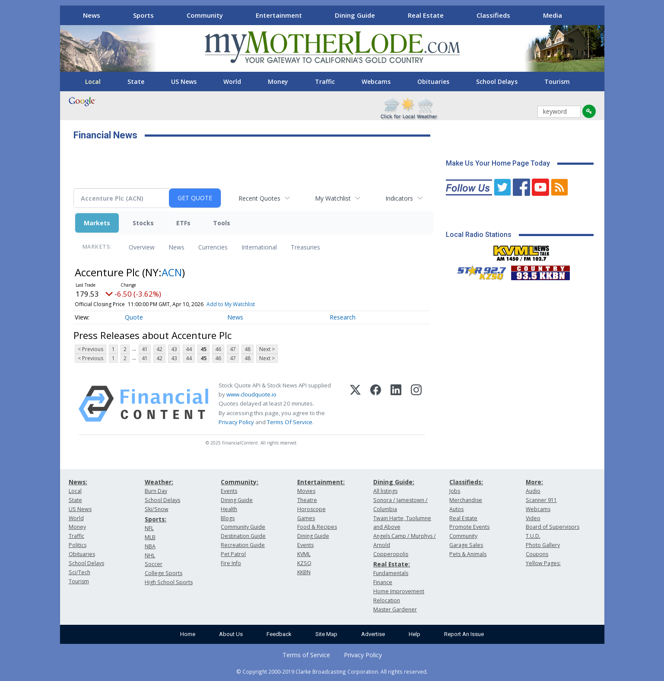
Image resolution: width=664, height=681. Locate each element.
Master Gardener (395, 609)
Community (205, 15)
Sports (143, 15)
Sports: (155, 519)
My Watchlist (333, 198)
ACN (172, 272)
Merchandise (465, 500)
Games (306, 518)
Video (533, 518)
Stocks (143, 223)
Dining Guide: (393, 482)
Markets (97, 223)
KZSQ (304, 563)
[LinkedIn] (396, 404)
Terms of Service (306, 655)
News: (78, 482)
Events (229, 491)
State (135, 81)
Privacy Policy (236, 422)
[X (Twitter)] (355, 404)
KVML (304, 554)
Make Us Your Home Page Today (498, 163)
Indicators (399, 198)
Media (552, 15)
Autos (456, 509)
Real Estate (426, 15)
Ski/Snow (156, 509)
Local (93, 81)
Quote (134, 317)
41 (145, 349)
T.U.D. (533, 536)
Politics (77, 545)
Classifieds (493, 15)
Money (278, 81)
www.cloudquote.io (251, 394)
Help (414, 634)
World (232, 81)
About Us (231, 634)
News (91, 15)
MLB (150, 537)
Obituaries (433, 81)
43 (174, 349)
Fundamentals (390, 573)
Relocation (386, 600)
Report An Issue (464, 634)
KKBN (304, 572)
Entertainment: (321, 482)
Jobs (454, 491)
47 (233, 349)
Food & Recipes (317, 527)
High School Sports (169, 582)
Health (229, 509)
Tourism (557, 81)
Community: (239, 482)
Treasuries (305, 247)
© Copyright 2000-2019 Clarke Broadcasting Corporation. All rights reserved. (332, 671)
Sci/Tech (79, 572)
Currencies (213, 247)
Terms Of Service (289, 422)
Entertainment (279, 15)
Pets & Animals (467, 554)
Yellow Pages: (543, 563)
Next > (267, 349)
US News (184, 81)
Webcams (376, 81)
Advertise (373, 634)
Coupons (537, 554)
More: (534, 482)
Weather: (159, 482)
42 (159, 349)
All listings (385, 491)
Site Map (326, 634)
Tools (221, 223)
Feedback (279, 634)
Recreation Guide (243, 545)
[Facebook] (375, 404)
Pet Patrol (233, 554)
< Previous (90, 349)
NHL (150, 555)
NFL (149, 528)
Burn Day (156, 491)
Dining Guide (355, 15)
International (259, 247)
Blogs (228, 518)
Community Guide (243, 527)
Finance (382, 582)
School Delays (497, 81)
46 (218, 349)
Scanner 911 (541, 500)
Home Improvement (398, 591)
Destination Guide (243, 536)
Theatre (307, 500)
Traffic (325, 81)
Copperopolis (390, 554)
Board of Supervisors (552, 527)
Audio (533, 491)
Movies (306, 491)
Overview (142, 247)
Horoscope (311, 509)
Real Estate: (391, 564)
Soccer (153, 564)
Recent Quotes (259, 198)
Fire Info (231, 563)
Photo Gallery (543, 545)
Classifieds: (466, 482)
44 (189, 349)
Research (343, 317)
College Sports (163, 573)
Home (187, 634)
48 (248, 349)
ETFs (183, 223)
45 (203, 349)
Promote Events (469, 527)
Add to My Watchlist (231, 304)
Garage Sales (466, 545)
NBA (150, 546)
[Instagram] (416, 404)
